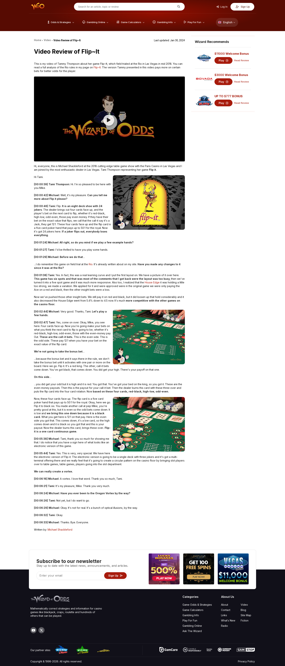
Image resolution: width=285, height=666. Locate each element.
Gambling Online (192, 625)
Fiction (244, 620)
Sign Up (243, 6)
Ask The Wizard (192, 631)
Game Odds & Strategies (197, 604)
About (224, 604)
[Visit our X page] (41, 630)
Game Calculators (192, 609)
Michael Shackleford (60, 529)
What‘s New (228, 620)
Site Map (246, 615)
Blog (243, 609)
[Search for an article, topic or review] (126, 6)
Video (244, 604)
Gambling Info (190, 615)
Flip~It (97, 67)
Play (223, 60)
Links (224, 615)
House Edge (152, 282)
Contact (225, 609)
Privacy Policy (246, 661)
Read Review (241, 60)
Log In (222, 6)
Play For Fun (189, 620)
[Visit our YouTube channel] (33, 630)
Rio (91, 264)
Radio (224, 625)
